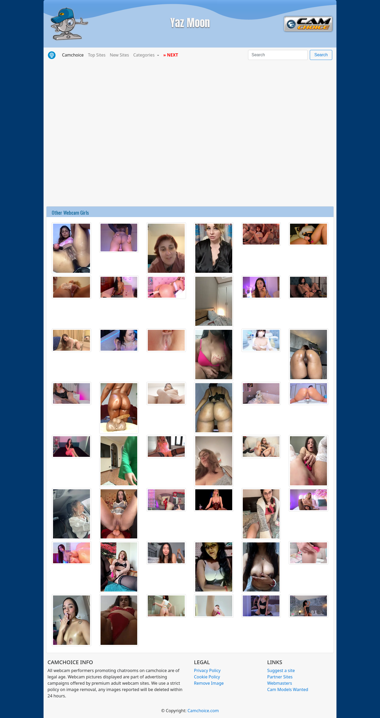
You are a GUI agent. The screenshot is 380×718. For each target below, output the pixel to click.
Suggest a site (281, 670)
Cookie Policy (207, 677)
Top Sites (97, 55)
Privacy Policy (207, 670)
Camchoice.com (203, 711)
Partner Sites (280, 677)
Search (321, 55)
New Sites (119, 55)
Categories (144, 55)
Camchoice (74, 54)
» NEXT (170, 55)
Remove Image (209, 683)
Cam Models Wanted (287, 689)
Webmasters (279, 683)
